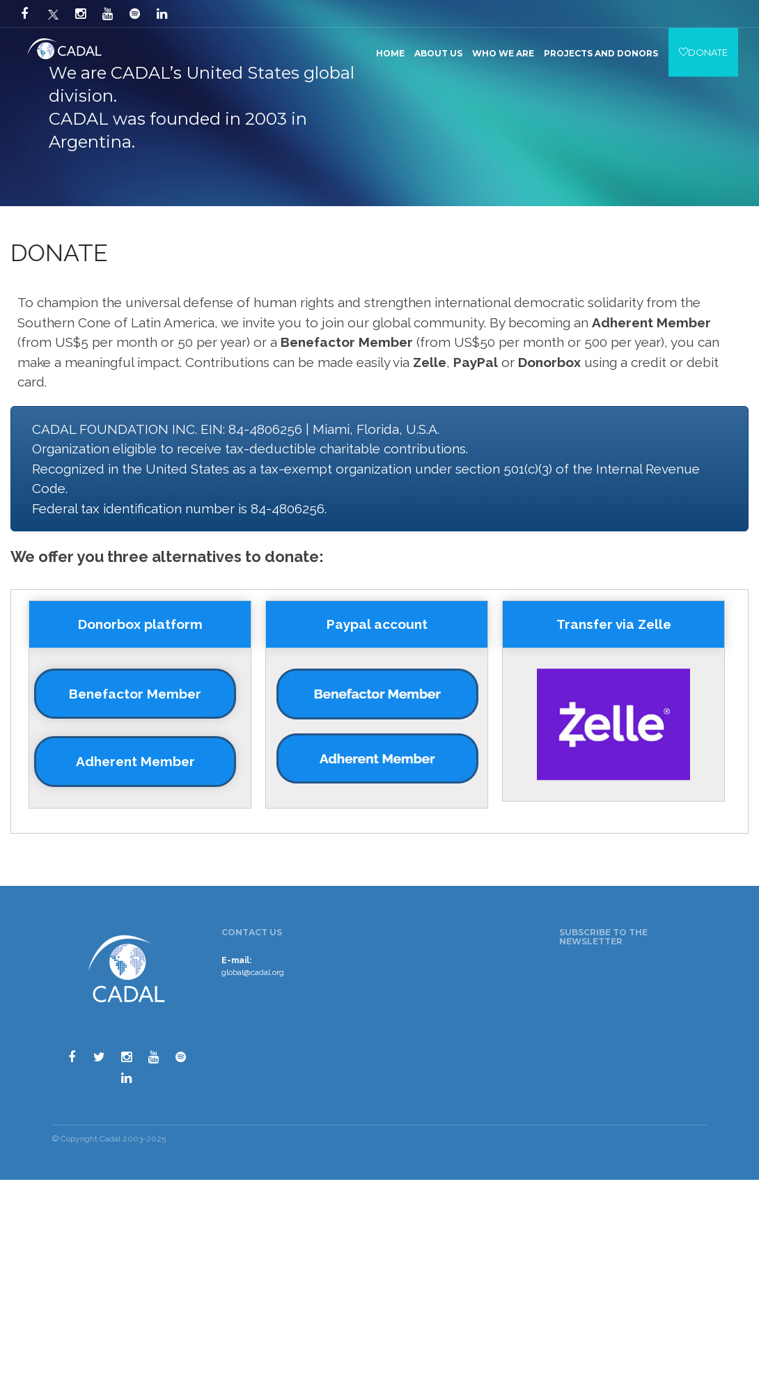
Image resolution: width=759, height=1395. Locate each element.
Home (390, 53)
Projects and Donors (601, 53)
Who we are (503, 53)
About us (438, 53)
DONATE (703, 52)
